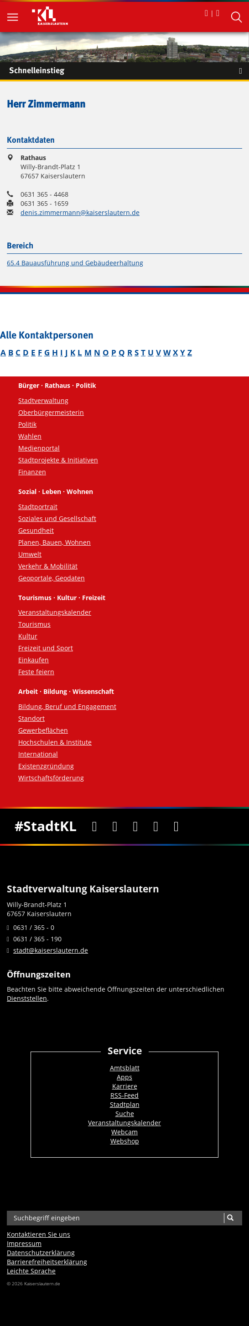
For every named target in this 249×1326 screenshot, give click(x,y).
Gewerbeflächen (43, 730)
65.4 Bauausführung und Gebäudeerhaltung (75, 262)
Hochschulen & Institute (55, 742)
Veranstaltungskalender (54, 612)
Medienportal (39, 448)
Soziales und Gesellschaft (57, 518)
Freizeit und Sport (45, 648)
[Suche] (230, 1218)
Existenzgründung (46, 766)
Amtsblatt (125, 1067)
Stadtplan (125, 1104)
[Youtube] (135, 826)
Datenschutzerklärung (41, 1252)
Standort (31, 718)
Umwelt (30, 554)
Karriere (124, 1086)
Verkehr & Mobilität (48, 566)
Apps (124, 1077)
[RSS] (176, 826)
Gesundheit (36, 530)
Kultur (27, 636)
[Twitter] (115, 826)
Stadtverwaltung (43, 400)
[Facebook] (94, 826)
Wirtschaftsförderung (51, 777)
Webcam (124, 1131)
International (38, 754)
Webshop (124, 1141)
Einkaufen (33, 659)
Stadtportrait (37, 506)
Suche (124, 1113)
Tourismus (34, 624)
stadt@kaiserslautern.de (50, 950)
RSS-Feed (124, 1095)
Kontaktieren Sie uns (38, 1234)
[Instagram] (155, 826)
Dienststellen (27, 998)
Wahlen (30, 436)
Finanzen (32, 471)
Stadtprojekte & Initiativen (58, 460)
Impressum (24, 1243)
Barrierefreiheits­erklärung (47, 1261)
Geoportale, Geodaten (51, 578)
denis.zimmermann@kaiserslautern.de (80, 212)
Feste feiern (36, 671)
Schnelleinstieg (129, 71)
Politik (27, 424)
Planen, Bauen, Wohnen (54, 542)
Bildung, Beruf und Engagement (67, 706)
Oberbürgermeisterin (51, 412)
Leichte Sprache (31, 1271)
